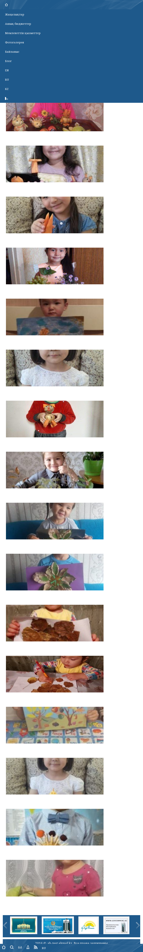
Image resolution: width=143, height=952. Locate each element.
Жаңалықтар (14, 14)
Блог (8, 61)
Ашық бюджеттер (18, 24)
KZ (7, 89)
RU (7, 79)
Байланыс (12, 51)
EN (7, 70)
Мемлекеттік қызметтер (23, 33)
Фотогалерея (14, 42)
